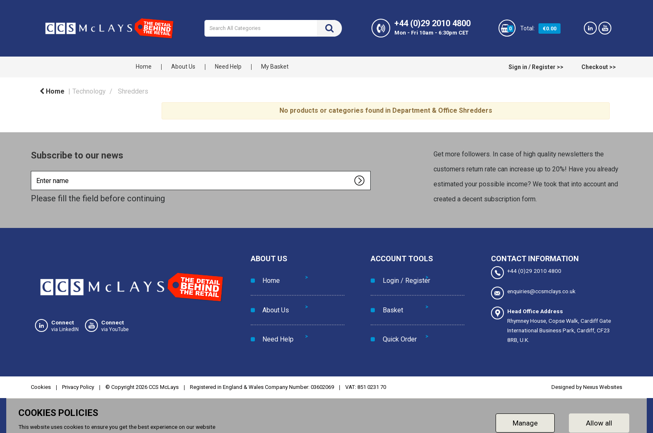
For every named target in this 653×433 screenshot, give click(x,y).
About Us (183, 66)
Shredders (133, 91)
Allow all (599, 418)
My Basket (275, 66)
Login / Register (402, 275)
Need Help (228, 66)
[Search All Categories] (273, 28)
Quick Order (396, 313)
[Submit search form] (329, 28)
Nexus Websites (602, 383)
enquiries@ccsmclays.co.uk (533, 291)
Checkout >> (598, 67)
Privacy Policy (78, 383)
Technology (89, 91)
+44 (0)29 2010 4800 (526, 272)
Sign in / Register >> (535, 67)
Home (144, 66)
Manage (525, 418)
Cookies (41, 383)
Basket (389, 294)
